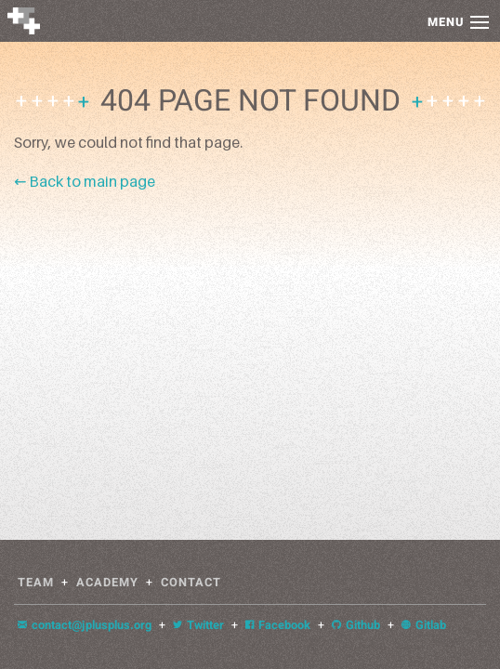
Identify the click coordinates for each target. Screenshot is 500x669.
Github (356, 625)
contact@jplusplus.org (84, 625)
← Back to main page (84, 181)
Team (36, 582)
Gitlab (423, 625)
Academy (107, 582)
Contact (191, 582)
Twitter (198, 625)
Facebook (277, 625)
